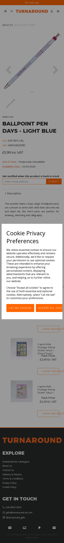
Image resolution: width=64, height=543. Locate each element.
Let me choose (20, 308)
